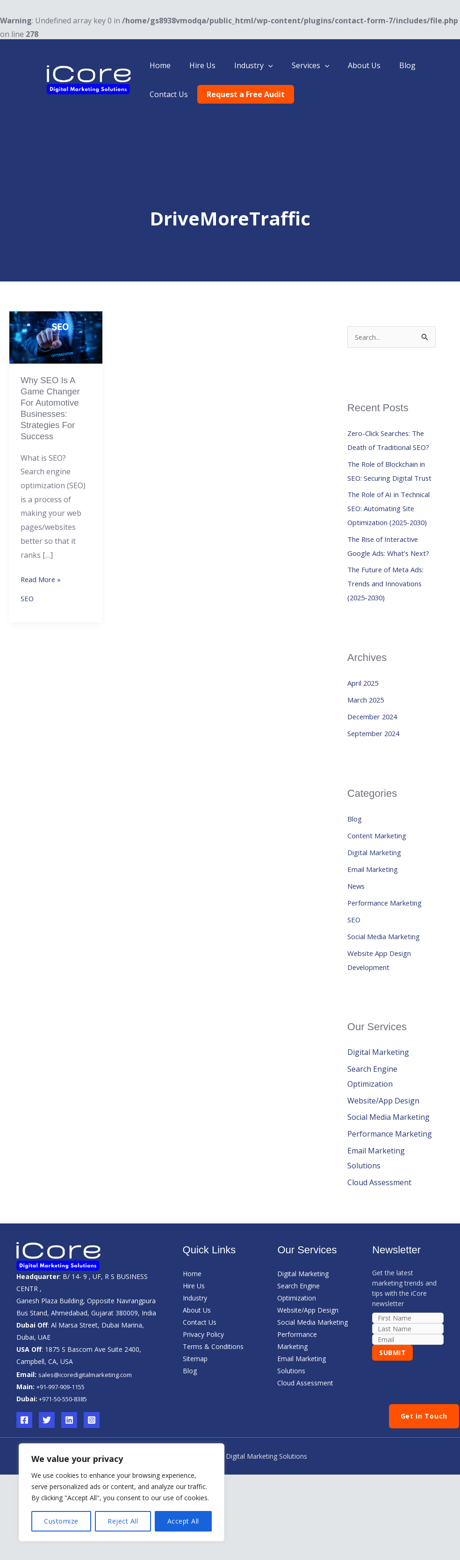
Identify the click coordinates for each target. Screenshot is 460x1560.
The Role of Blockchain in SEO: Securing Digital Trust (388, 496)
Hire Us (197, 65)
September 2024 (376, 801)
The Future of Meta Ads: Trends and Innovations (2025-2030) (389, 651)
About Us (347, 65)
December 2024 (374, 785)
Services (297, 65)
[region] (121, 1492)
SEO (28, 605)
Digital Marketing (378, 920)
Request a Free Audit (240, 94)
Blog (387, 65)
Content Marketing (381, 904)
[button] (259, 65)
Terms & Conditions (213, 1416)
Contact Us (167, 94)
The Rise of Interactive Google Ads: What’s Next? (386, 604)
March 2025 (367, 768)
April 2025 (364, 751)
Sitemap (195, 1428)
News (357, 954)
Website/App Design (383, 1170)
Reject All (123, 1521)
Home (158, 65)
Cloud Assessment (379, 1252)
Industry (244, 65)
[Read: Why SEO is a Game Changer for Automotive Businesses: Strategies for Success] (55, 336)
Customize (61, 1521)
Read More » (43, 584)
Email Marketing (376, 937)
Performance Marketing (389, 971)
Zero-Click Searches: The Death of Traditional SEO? (390, 449)
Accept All (183, 1521)
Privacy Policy (203, 1404)
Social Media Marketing (388, 1004)
